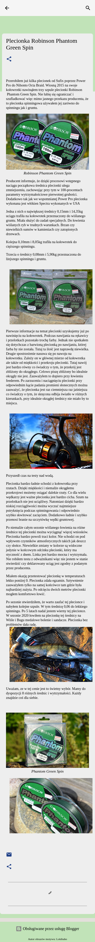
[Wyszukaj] (88, 8)
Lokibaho (61, 939)
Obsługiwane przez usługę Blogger (47, 929)
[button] (9, 59)
